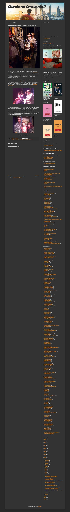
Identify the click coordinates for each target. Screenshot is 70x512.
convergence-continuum (48, 434)
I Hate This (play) (47, 203)
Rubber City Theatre (47, 382)
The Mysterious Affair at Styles (49, 163)
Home (24, 175)
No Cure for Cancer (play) (48, 207)
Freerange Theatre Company (49, 305)
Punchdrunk (46, 369)
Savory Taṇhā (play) (47, 215)
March (46, 473)
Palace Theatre (46, 357)
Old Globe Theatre (47, 352)
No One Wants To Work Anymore (50, 175)
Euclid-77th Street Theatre (49, 301)
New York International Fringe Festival (51, 347)
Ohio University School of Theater (50, 351)
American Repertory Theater (49, 253)
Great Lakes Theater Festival (20, 139)
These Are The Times (48, 238)
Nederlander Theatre (48, 344)
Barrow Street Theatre (48, 260)
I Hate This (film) (47, 202)
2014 (45, 457)
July (46, 467)
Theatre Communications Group (50, 412)
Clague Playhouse (47, 284)
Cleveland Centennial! (26, 6)
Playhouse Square (47, 360)
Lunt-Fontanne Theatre (48, 337)
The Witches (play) (47, 237)
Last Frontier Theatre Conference (50, 335)
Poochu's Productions (48, 363)
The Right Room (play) (48, 230)
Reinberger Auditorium (48, 376)
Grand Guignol (46, 313)
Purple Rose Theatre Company (49, 372)
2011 (45, 497)
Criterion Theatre (47, 292)
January (46, 494)
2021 (45, 447)
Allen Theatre (46, 249)
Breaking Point (46, 197)
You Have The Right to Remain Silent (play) (52, 243)
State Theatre (46, 393)
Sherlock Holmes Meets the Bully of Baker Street (53, 150)
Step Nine (46, 183)
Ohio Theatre (46, 350)
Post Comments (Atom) (17, 177)
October (46, 463)
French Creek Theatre (48, 307)
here (34, 72)
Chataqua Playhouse (48, 279)
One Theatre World (47, 355)
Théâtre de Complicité (48, 419)
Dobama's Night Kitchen (48, 297)
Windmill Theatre (47, 429)
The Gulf (45, 225)
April (46, 472)
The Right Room (47, 178)
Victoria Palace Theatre (48, 425)
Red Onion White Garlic (48, 212)
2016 (45, 454)
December (47, 460)
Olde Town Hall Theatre (29, 139)
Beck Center (46, 261)
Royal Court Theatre (47, 380)
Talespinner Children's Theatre (49, 395)
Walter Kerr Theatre (47, 428)
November (47, 461)
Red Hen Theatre (47, 374)
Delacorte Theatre (47, 295)
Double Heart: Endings (49, 479)
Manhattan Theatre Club (48, 338)
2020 (45, 448)
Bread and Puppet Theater (49, 269)
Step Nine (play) (47, 221)
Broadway (46, 270)
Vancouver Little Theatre (48, 424)
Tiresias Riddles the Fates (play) (50, 241)
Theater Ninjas (46, 410)
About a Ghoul (46, 191)
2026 (45, 439)
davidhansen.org (47, 38)
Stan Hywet (46, 391)
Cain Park (46, 273)
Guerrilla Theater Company (49, 317)
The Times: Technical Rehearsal (51, 485)
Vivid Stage (46, 427)
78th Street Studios (47, 248)
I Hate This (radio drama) (48, 204)
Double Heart (13, 139)
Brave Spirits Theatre (48, 267)
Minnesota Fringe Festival (48, 339)
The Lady (45, 226)
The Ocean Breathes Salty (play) (50, 229)
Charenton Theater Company (49, 278)
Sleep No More (46, 390)
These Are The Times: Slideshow (51, 476)
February (47, 492)
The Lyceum (46, 403)
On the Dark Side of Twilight (49, 177)
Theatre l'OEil (46, 416)
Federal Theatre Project (48, 303)
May (46, 470)
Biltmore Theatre (47, 262)
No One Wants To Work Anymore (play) (51, 208)
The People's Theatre (48, 407)
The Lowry (46, 402)
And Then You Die (47, 195)
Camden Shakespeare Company (50, 274)
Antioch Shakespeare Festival (49, 256)
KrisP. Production (47, 329)
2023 (45, 444)
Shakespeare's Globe (48, 387)
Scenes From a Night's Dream (49, 182)
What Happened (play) (48, 242)
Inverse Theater (47, 326)
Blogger (39, 506)
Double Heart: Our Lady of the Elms (51, 488)
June (46, 469)
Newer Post (10, 175)
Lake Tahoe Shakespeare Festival (50, 330)
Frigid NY (45, 308)
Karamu (45, 327)
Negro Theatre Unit (47, 346)
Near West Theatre (47, 343)
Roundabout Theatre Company (49, 378)
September (47, 464)
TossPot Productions (48, 420)
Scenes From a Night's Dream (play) (50, 216)
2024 (45, 442)
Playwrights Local (47, 361)
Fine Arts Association (48, 304)
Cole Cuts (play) (47, 198)
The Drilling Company (48, 399)
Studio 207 (46, 394)
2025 (45, 441)
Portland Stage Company (48, 364)
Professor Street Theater (48, 365)
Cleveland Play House (48, 286)
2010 (45, 499)
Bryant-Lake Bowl (47, 271)
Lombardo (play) (47, 206)
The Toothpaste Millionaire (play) (50, 233)
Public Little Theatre (47, 368)
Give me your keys (47, 312)
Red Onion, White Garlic (48, 157)
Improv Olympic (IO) (47, 322)
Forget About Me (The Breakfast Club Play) (52, 173)
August (46, 466)
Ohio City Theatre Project (48, 348)
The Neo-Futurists (47, 404)
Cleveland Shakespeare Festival (50, 290)
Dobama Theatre (47, 296)
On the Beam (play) (47, 210)
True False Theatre (47, 421)
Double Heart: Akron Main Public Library (52, 487)
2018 (45, 451)
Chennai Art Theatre (47, 282)
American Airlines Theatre (49, 252)
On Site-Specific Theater (48, 43)
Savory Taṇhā (46, 181)
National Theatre (47, 342)
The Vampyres (46, 234)
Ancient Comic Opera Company (50, 254)
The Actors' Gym (47, 397)
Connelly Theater (47, 291)
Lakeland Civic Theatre (48, 331)
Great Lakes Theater (47, 314)
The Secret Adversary (48, 158)
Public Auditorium (47, 367)
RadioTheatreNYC (47, 373)
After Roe (45, 170)
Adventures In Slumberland (49, 169)
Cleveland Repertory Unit (48, 288)
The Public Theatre (47, 408)
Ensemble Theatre (47, 300)
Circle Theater (46, 283)
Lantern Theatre (47, 334)
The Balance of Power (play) (49, 222)
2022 (45, 445)
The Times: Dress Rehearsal (50, 482)
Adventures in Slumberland (49, 193)
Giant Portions (46, 309)
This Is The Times (47, 239)
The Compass (46, 398)
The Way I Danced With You (49, 235)
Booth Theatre (46, 265)
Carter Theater (46, 277)
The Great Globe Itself (48, 174)
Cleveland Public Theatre (48, 287)
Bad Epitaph (46, 258)
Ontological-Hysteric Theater (49, 356)
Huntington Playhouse (48, 321)
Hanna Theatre (46, 320)
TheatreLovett (46, 417)
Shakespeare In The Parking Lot (50, 386)
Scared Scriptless (47, 385)
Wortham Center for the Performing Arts (51, 432)
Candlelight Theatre (47, 275)
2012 (45, 496)
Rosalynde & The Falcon (48, 179)
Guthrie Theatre (47, 318)
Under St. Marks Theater (48, 423)
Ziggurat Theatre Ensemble (49, 433)
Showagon (46, 389)
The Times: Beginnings (49, 478)
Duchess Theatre (47, 299)
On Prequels (47, 475)
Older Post (37, 175)
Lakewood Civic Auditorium (49, 333)
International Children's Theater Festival (51, 325)
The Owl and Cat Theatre (48, 406)
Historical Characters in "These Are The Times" (53, 481)
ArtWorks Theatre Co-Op (48, 257)
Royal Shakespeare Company (49, 381)
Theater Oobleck (47, 411)
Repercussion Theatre (48, 377)
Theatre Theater (47, 415)
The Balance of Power (48, 171)
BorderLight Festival (48, 266)
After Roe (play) (47, 194)
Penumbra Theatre (47, 359)
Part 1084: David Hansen (48, 145)
